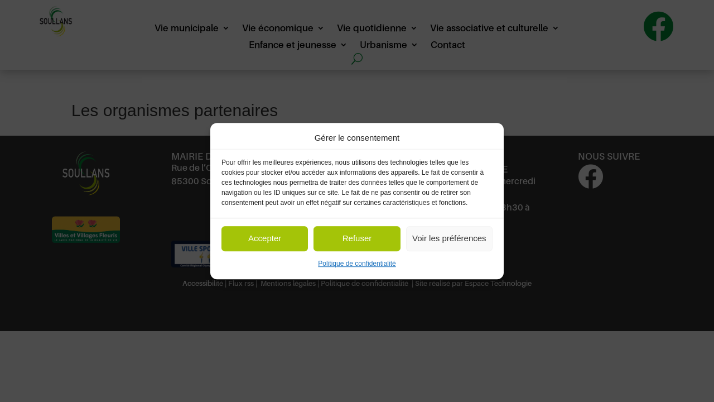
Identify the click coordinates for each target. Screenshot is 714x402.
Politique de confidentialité (356, 263)
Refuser (357, 238)
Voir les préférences (449, 238)
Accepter (264, 238)
